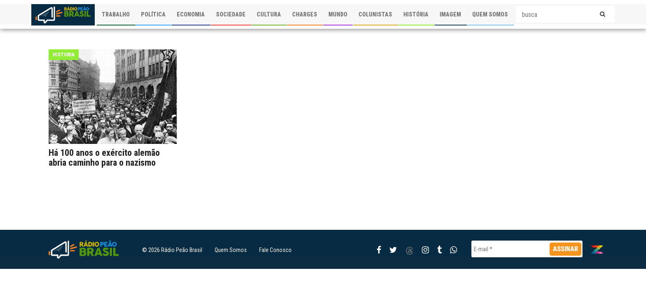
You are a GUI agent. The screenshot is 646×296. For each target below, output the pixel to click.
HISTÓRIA (415, 14)
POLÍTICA (153, 14)
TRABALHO (116, 14)
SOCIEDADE (231, 14)
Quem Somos (231, 250)
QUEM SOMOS (490, 14)
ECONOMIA (191, 14)
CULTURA (269, 14)
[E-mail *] (527, 248)
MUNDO (337, 14)
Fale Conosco (275, 250)
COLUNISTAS (375, 14)
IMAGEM (450, 14)
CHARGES (304, 14)
